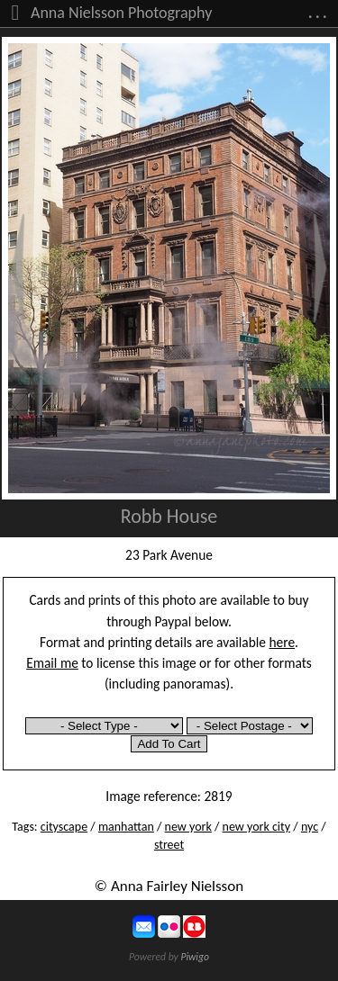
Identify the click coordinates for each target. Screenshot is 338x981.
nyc (309, 826)
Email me (52, 662)
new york (188, 826)
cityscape (64, 826)
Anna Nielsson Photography (121, 12)
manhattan (126, 826)
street (169, 844)
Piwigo (194, 956)
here (282, 642)
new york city (257, 826)
